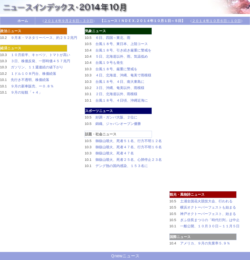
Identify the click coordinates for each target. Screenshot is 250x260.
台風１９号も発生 (109, 63)
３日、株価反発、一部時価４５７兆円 (40, 61)
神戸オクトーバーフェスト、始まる (208, 214)
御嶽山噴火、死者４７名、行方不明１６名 (128, 147)
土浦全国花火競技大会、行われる (206, 201)
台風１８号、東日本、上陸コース (121, 44)
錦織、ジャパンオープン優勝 (118, 124)
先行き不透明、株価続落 (30, 80)
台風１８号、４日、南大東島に (119, 82)
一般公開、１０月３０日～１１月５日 (210, 226)
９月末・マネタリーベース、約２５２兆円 (44, 38)
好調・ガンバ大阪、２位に (116, 117)
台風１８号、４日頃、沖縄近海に (121, 100)
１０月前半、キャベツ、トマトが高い (40, 55)
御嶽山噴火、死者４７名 (114, 153)
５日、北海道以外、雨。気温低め (121, 56)
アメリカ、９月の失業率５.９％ (205, 243)
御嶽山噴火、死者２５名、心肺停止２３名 (128, 160)
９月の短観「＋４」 (26, 92)
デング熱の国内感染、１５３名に (121, 166)
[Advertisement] (231, 108)
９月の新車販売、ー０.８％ (32, 86)
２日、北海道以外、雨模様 (116, 94)
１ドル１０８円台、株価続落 (33, 74)
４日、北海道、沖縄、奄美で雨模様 (123, 75)
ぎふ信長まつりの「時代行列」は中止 (210, 220)
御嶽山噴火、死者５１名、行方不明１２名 (128, 141)
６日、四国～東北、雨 (112, 38)
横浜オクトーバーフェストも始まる (208, 207)
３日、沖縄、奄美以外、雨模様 (119, 88)
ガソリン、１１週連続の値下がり (37, 67)
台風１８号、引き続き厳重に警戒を (123, 50)
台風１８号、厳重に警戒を (116, 69)
